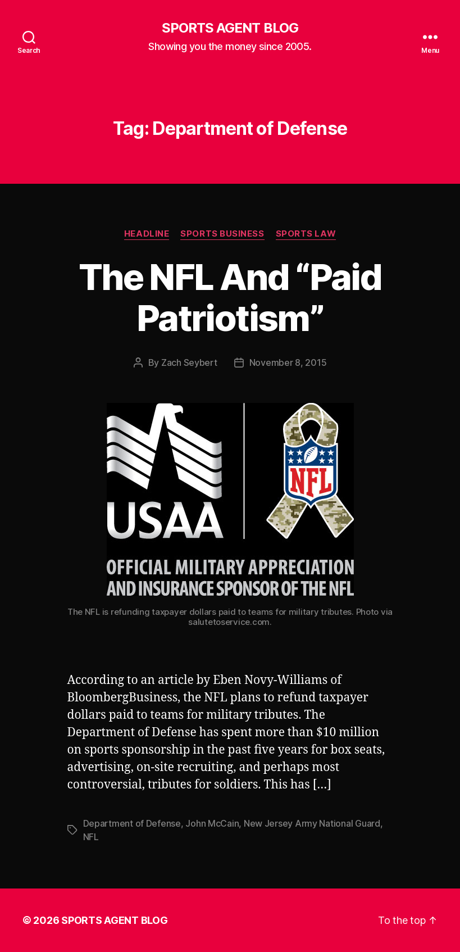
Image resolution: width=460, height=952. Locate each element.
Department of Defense (132, 823)
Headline (146, 234)
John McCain (212, 823)
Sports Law (306, 234)
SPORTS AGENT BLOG (230, 28)
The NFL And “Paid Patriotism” (230, 297)
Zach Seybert (189, 362)
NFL (91, 836)
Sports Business (222, 234)
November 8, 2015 (288, 362)
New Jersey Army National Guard (312, 823)
